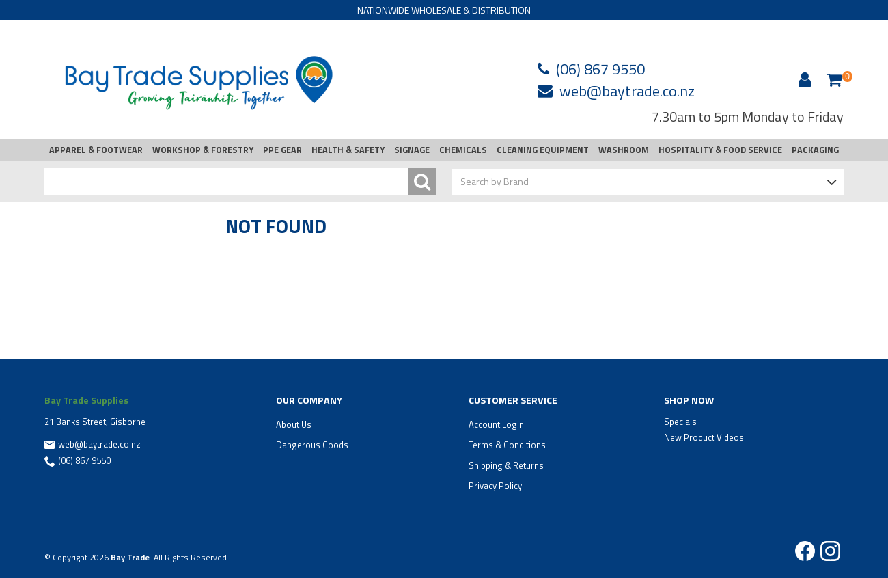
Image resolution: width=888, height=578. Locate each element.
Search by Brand (494, 181)
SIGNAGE (412, 149)
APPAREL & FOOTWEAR (96, 149)
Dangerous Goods (312, 445)
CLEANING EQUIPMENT (543, 149)
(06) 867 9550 (600, 69)
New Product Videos (704, 437)
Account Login (496, 424)
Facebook (805, 551)
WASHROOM (623, 149)
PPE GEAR (282, 149)
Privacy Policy (495, 486)
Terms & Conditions (507, 445)
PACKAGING (815, 149)
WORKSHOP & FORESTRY (202, 149)
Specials (680, 421)
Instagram (830, 551)
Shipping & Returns (506, 465)
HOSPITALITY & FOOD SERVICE (720, 149)
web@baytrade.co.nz (627, 90)
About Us (293, 424)
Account (802, 80)
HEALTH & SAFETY (348, 149)
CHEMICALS (463, 149)
